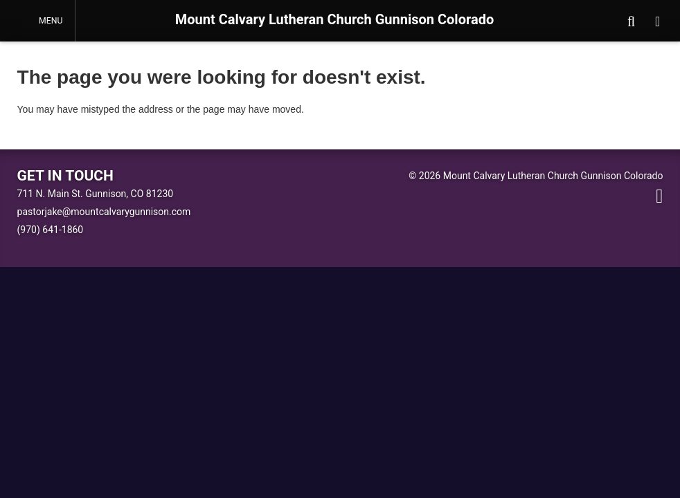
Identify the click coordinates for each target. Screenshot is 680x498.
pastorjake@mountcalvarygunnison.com (104, 211)
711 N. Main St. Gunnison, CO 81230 (95, 193)
